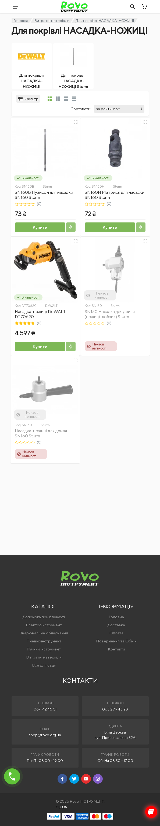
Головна (20, 20)
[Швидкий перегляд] (75, 122)
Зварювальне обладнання (44, 633)
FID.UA (61, 807)
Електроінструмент (44, 625)
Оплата (116, 633)
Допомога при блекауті (44, 617)
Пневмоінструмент (43, 641)
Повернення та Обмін (116, 641)
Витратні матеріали (51, 20)
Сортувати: (80, 108)
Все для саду (44, 665)
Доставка (116, 625)
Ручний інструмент (44, 649)
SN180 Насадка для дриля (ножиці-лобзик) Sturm (110, 314)
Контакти (116, 649)
